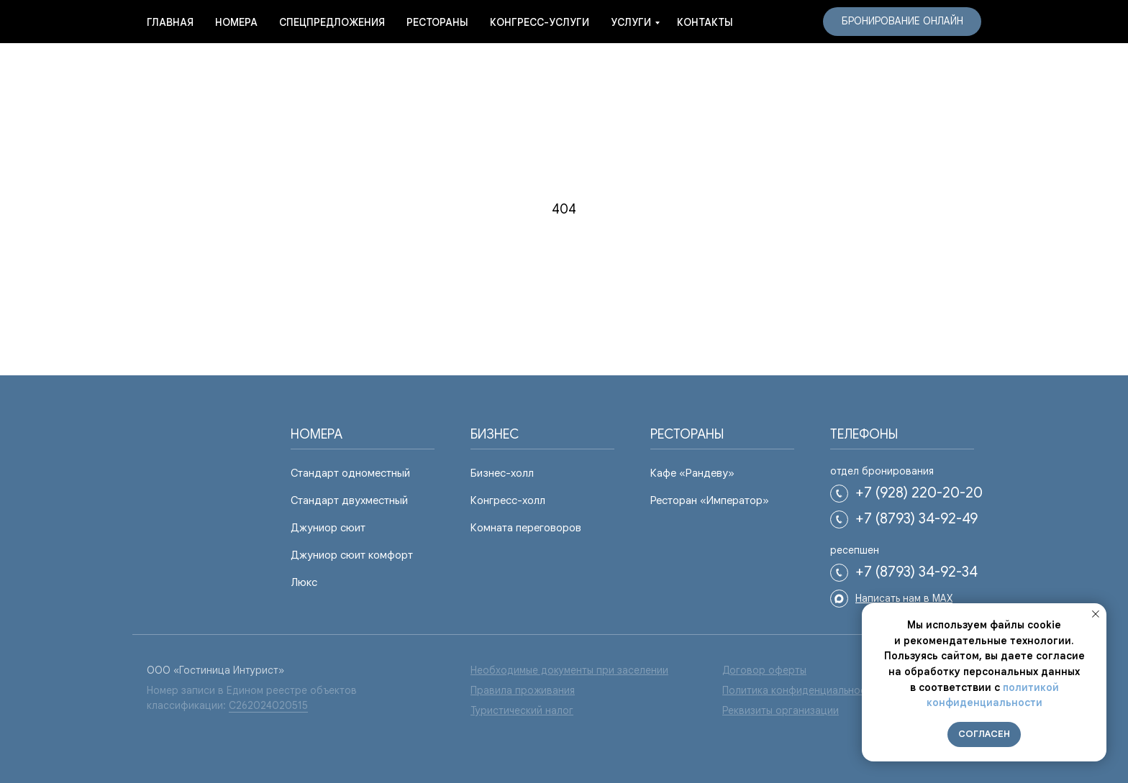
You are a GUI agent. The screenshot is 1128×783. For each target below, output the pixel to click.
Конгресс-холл (507, 500)
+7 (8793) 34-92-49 (916, 519)
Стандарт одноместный (350, 473)
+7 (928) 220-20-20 (919, 493)
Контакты (705, 22)
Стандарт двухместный (349, 500)
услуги (631, 22)
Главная (170, 22)
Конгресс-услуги (539, 22)
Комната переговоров (525, 527)
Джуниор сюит (328, 527)
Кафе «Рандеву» (692, 473)
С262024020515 (268, 705)
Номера (236, 22)
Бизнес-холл (502, 473)
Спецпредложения (332, 22)
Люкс (304, 582)
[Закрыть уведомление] (1095, 614)
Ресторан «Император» (709, 500)
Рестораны (437, 22)
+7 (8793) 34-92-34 (916, 572)
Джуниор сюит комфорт (352, 555)
